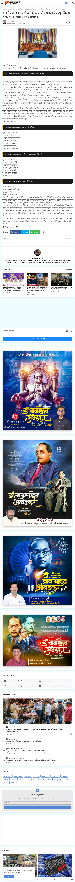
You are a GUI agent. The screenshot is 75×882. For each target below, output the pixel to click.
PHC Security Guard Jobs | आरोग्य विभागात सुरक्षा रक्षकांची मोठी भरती (23, 154)
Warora (6, 782)
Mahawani (37, 258)
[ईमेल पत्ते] (37, 803)
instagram (21, 686)
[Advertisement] (37, 829)
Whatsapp (35, 232)
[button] (73, 3)
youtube (56, 686)
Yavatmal (14, 782)
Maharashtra (12, 9)
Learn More (16, 872)
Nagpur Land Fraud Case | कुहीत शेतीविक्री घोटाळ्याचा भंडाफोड (25, 751)
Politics (21, 779)
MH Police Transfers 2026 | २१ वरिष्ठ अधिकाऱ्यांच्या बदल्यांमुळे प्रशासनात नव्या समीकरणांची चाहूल (37, 289)
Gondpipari (45, 776)
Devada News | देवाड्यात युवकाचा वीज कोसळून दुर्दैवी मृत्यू (23, 741)
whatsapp (56, 681)
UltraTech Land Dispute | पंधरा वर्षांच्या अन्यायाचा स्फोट (61, 288)
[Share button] (43, 232)
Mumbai (64, 776)
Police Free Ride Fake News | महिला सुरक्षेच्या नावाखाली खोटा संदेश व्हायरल (25, 73)
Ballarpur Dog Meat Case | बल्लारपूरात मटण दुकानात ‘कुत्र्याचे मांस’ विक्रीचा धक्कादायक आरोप (34, 730)
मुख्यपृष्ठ (4, 9)
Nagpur (6, 779)
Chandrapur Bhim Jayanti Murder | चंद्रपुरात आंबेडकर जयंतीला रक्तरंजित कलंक (31, 760)
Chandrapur (8, 776)
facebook (21, 681)
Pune (27, 779)
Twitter (26, 232)
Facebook (16, 232)
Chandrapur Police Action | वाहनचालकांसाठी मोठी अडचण (20, 127)
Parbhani (14, 779)
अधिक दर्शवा (68, 270)
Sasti (55, 779)
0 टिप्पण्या (69, 331)
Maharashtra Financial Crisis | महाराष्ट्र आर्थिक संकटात (19, 181)
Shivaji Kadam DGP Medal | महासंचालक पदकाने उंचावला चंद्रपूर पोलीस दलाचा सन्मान (12, 288)
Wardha (67, 779)
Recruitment (41, 779)
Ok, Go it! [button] (9, 876)
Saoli (49, 779)
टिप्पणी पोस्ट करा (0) (37, 339)
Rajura (33, 779)
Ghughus (36, 776)
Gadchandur (18, 776)
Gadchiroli (28, 776)
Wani (60, 779)
